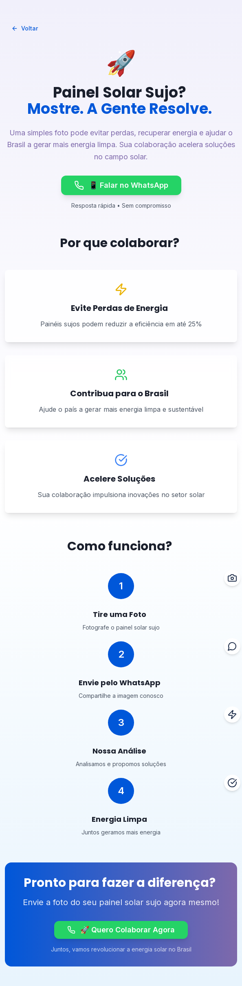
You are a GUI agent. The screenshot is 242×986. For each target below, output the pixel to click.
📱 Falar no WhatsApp (121, 185)
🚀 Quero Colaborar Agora (121, 929)
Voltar (24, 28)
